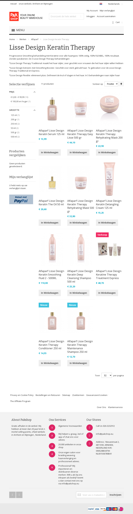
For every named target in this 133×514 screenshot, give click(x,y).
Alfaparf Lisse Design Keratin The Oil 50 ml (51, 202)
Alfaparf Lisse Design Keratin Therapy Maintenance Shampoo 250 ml (80, 347)
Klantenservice (115, 407)
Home (12, 39)
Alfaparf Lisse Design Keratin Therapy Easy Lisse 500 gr (80, 134)
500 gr (17, 132)
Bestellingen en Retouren (48, 395)
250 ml (17, 123)
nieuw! (13, 3)
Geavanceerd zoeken (96, 395)
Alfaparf (35, 39)
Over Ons (101, 407)
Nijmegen (48, 3)
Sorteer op (98, 84)
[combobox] (66, 16)
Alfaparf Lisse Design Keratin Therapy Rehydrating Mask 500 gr (80, 206)
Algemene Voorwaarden (70, 425)
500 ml (17, 136)
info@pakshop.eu (104, 433)
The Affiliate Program (20, 401)
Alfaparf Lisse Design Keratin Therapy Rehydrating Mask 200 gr (109, 136)
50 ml (17, 127)
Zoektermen (78, 395)
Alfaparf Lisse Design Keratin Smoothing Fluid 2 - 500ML (51, 274)
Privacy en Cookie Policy (22, 395)
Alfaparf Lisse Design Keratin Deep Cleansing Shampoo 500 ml (80, 276)
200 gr (17, 119)
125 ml (17, 115)
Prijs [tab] (11, 91)
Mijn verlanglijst (107, 10)
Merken (23, 39)
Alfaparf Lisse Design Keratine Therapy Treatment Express (108, 274)
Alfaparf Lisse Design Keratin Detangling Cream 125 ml (108, 204)
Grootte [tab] (14, 110)
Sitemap (66, 395)
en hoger (22, 101)
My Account (92, 10)
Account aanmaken (106, 16)
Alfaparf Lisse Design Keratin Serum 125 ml (51, 132)
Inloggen (91, 16)
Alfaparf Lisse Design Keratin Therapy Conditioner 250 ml (51, 345)
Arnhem (36, 3)
